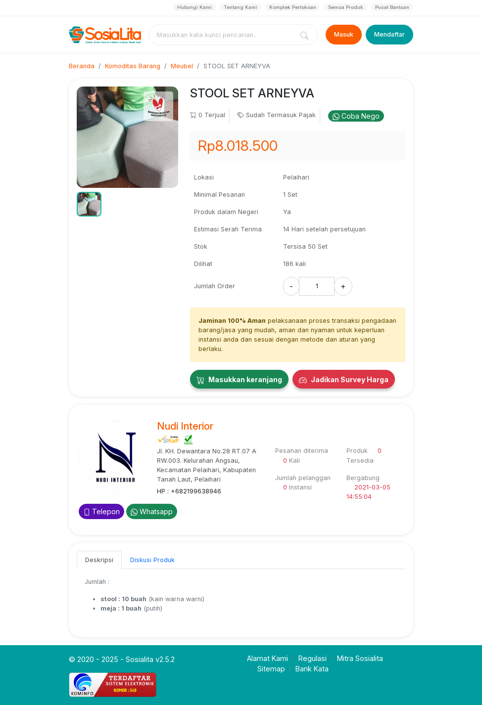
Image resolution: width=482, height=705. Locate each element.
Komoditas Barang (132, 66)
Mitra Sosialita (360, 658)
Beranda (82, 66)
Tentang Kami (240, 7)
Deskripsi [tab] (99, 560)
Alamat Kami (267, 658)
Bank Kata (312, 668)
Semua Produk (345, 7)
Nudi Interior (185, 426)
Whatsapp (152, 511)
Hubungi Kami (194, 7)
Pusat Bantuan (392, 7)
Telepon (101, 511)
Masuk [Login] (343, 34)
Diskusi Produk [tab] (152, 560)
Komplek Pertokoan (292, 7)
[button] (89, 204)
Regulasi (312, 658)
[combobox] (223, 34)
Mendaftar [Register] (389, 34)
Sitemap (271, 668)
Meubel (182, 66)
